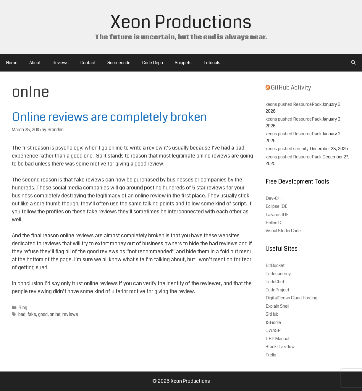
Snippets (183, 62)
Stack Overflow (280, 346)
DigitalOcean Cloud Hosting (291, 298)
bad (21, 314)
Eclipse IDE (276, 206)
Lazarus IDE (277, 214)
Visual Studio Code (283, 231)
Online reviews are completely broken (109, 117)
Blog (22, 307)
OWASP (273, 330)
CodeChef (275, 281)
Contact (88, 62)
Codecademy (278, 273)
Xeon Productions (181, 22)
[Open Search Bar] (353, 63)
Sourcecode (118, 62)
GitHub (272, 314)
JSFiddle (273, 322)
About (35, 62)
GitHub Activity (291, 87)
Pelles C (273, 222)
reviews (70, 314)
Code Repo (152, 62)
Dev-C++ (274, 198)
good (43, 314)
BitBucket (275, 265)
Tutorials (211, 62)
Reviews (60, 62)
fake (32, 314)
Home (11, 62)
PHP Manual (277, 338)
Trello (271, 355)
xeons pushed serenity (287, 148)
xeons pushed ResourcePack (293, 104)
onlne (55, 314)
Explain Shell (277, 306)
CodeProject (277, 290)
